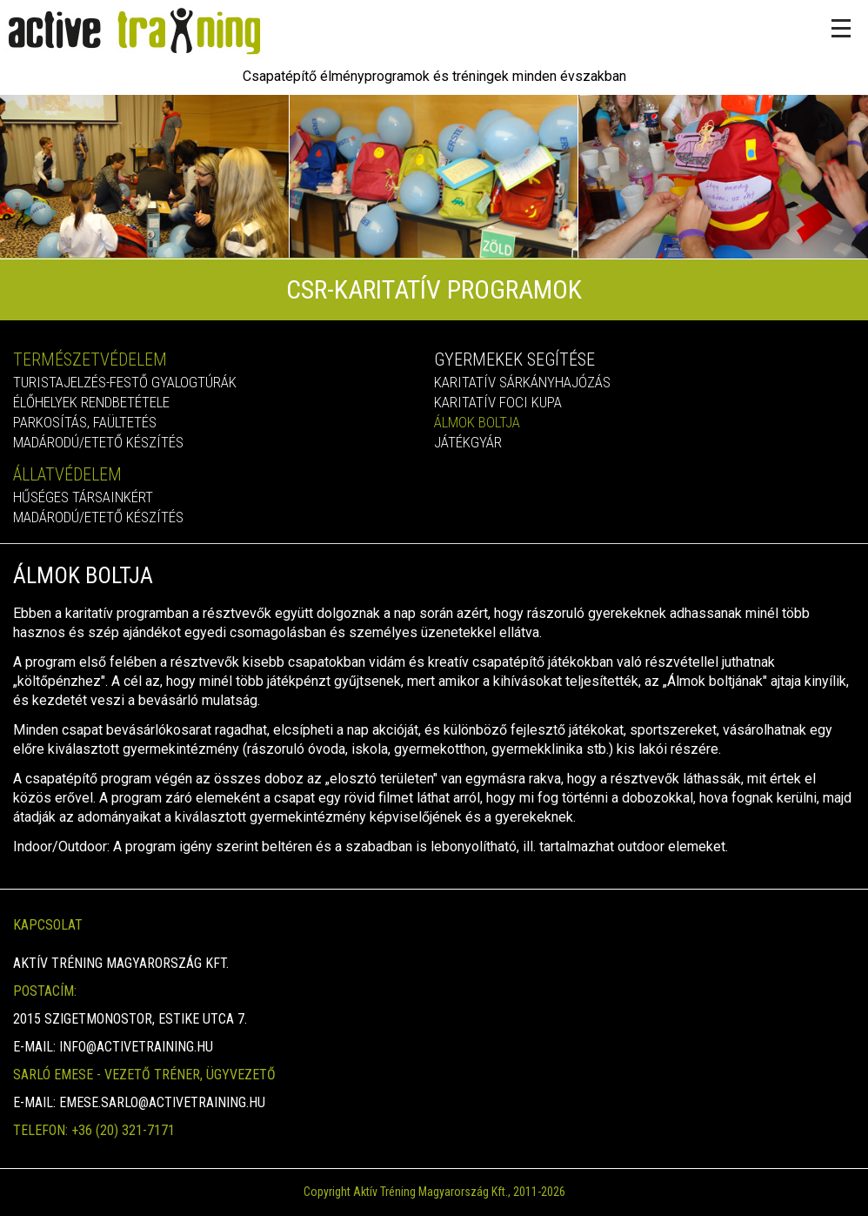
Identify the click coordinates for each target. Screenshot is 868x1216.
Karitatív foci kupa (498, 402)
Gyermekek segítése (514, 359)
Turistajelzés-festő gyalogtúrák (125, 382)
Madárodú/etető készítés (98, 442)
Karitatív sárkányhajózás (522, 382)
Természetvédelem (90, 359)
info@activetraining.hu (136, 1046)
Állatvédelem (67, 474)
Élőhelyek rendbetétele (91, 402)
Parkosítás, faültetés (85, 422)
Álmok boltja (477, 422)
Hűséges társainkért (83, 497)
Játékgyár (468, 442)
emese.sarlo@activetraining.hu (162, 1102)
